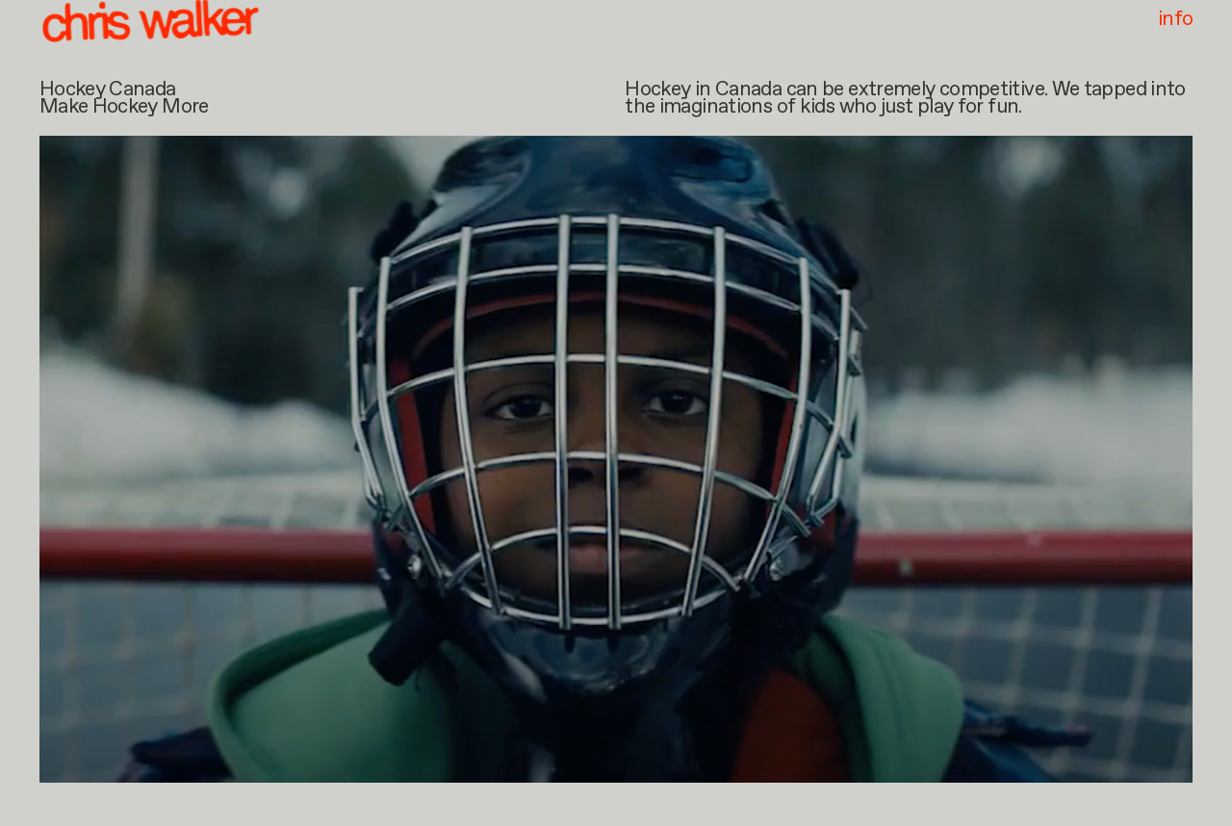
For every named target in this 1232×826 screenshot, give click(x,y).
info (1175, 21)
